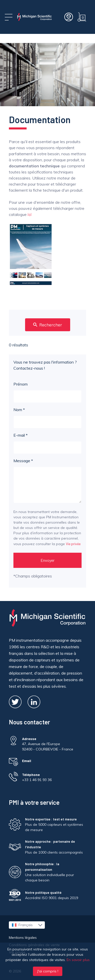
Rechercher (47, 324)
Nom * (47, 417)
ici (30, 214)
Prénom (47, 392)
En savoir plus (78, 959)
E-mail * (47, 443)
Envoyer (47, 560)
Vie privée (73, 544)
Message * (47, 480)
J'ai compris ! (47, 971)
